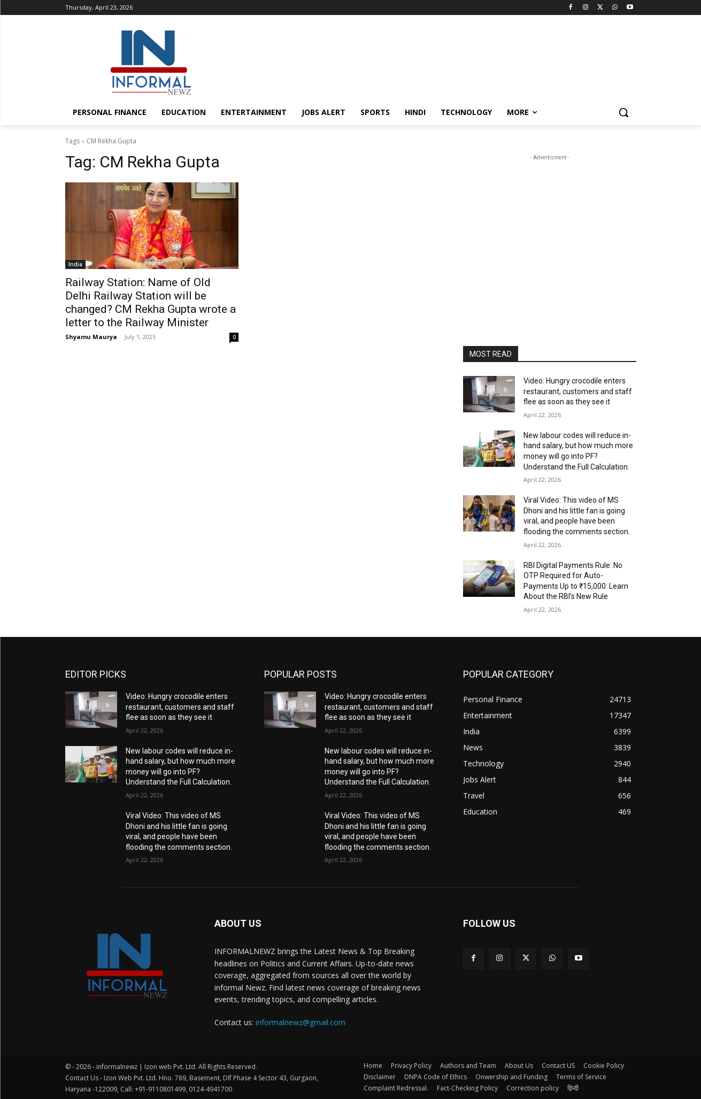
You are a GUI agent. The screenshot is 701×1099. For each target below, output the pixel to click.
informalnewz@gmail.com (300, 1022)
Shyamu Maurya (91, 337)
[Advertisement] (431, 61)
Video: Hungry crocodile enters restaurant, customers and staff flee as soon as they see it (577, 391)
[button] (623, 112)
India (75, 264)
